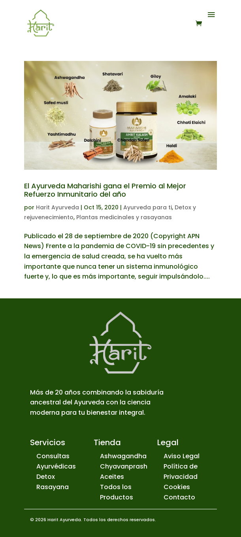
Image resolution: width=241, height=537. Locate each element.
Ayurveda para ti (147, 207)
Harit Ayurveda (57, 207)
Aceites (112, 476)
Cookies (177, 486)
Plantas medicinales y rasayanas (124, 217)
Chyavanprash (123, 466)
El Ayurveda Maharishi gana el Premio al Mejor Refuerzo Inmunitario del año (105, 190)
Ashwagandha (123, 456)
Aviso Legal (182, 456)
